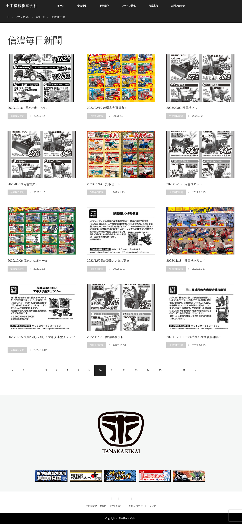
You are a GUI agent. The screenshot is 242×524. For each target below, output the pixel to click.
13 (136, 370)
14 (148, 370)
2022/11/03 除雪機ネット (105, 337)
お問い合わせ (178, 5)
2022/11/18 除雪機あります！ (187, 260)
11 (112, 370)
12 (124, 370)
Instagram (124, 498)
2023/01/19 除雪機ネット (25, 184)
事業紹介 (104, 5)
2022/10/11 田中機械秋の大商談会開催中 (194, 337)
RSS (130, 498)
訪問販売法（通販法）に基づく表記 (104, 506)
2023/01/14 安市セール (103, 184)
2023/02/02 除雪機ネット (183, 107)
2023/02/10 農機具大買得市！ (107, 107)
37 (184, 370)
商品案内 (153, 5)
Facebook (118, 498)
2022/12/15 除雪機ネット (184, 184)
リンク (152, 506)
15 (160, 370)
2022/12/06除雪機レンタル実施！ (109, 260)
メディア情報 (129, 5)
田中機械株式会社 (21, 5)
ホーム (60, 5)
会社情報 (81, 5)
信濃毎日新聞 (17, 116)
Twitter (111, 498)
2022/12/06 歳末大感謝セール (28, 260)
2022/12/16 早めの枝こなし (27, 107)
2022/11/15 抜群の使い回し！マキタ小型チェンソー (41, 339)
